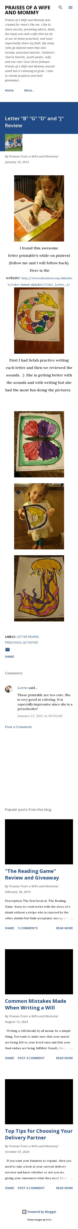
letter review (27, 637)
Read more (64, 928)
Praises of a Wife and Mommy (27, 10)
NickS (48, 1219)
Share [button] (9, 656)
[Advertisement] (39, 768)
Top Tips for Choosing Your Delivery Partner (39, 1134)
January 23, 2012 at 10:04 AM (39, 716)
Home (9, 90)
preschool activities (21, 642)
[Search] (60, 7)
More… (29, 90)
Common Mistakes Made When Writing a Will (35, 1004)
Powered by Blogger (39, 1212)
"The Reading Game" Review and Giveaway (32, 874)
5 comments (28, 928)
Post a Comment (18, 727)
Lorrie (22, 688)
